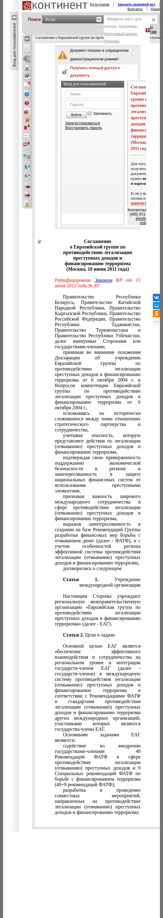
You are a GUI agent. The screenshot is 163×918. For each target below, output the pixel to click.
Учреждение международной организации (110, 582)
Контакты (135, 9)
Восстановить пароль (83, 128)
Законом (103, 280)
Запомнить (102, 114)
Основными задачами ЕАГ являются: (98, 737)
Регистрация (99, 4)
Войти (76, 115)
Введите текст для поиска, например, (122, 30)
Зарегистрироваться (82, 123)
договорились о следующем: (92, 568)
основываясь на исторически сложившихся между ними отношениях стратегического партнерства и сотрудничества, (98, 421)
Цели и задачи (97, 634)
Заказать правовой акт (136, 4)
